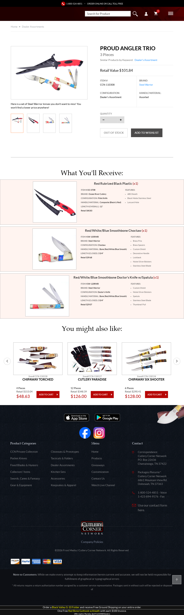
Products (96, 458)
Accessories (58, 478)
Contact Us (98, 478)
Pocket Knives (18, 458)
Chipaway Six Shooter (146, 379)
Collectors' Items (20, 471)
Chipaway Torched (37, 379)
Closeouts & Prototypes (65, 451)
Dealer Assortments (33, 26)
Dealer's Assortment (146, 60)
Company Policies (92, 541)
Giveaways (98, 465)
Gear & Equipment (21, 485)
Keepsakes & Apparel (63, 485)
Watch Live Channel (103, 485)
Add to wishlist (147, 132)
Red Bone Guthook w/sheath (84, 611)
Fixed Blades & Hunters (24, 465)
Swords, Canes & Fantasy (25, 478)
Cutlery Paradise (92, 379)
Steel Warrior (146, 84)
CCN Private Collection (24, 451)
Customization (100, 471)
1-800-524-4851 (74, 4)
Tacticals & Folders (62, 458)
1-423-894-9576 (148, 496)
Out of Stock (114, 132)
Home (14, 26)
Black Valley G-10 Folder (65, 607)
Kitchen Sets (58, 471)
